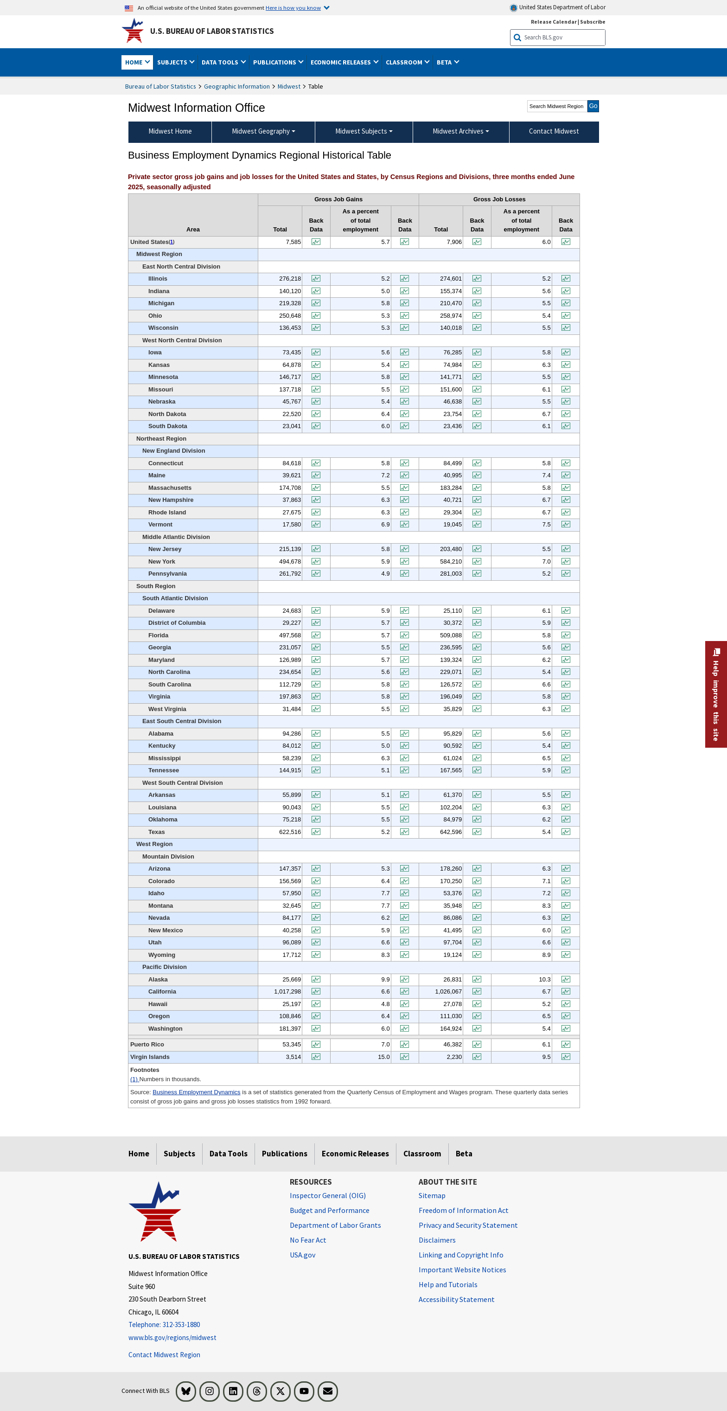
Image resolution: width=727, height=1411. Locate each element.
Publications (284, 1153)
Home (138, 1153)
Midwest (289, 86)
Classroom (422, 1153)
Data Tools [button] (221, 62)
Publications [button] (275, 62)
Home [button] (134, 62)
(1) (135, 1079)
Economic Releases (355, 1153)
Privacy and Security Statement (468, 1225)
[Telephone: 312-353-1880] (202, 1325)
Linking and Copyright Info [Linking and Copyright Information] (461, 1254)
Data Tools (229, 1153)
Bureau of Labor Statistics (160, 86)
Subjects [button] (173, 62)
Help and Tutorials (448, 1284)
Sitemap (432, 1195)
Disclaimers (437, 1239)
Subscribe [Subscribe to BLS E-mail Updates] (593, 21)
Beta (464, 1153)
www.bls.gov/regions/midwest (172, 1337)
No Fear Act (308, 1239)
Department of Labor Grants (335, 1225)
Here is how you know (293, 7)
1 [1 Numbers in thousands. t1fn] (171, 241)
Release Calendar (554, 21)
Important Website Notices (462, 1269)
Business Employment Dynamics (196, 1092)
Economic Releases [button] (341, 62)
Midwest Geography (261, 131)
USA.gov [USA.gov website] (302, 1254)
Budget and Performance (330, 1210)
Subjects (179, 1153)
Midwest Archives (458, 131)
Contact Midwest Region (164, 1354)
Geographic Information (237, 86)
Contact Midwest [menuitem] (554, 131)
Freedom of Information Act (464, 1210)
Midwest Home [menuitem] (170, 131)
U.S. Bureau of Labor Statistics (212, 31)
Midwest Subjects (361, 131)
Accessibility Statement (457, 1299)
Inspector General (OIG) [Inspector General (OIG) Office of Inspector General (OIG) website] (328, 1195)
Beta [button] (445, 62)
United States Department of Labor (558, 7)
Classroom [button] (405, 62)
